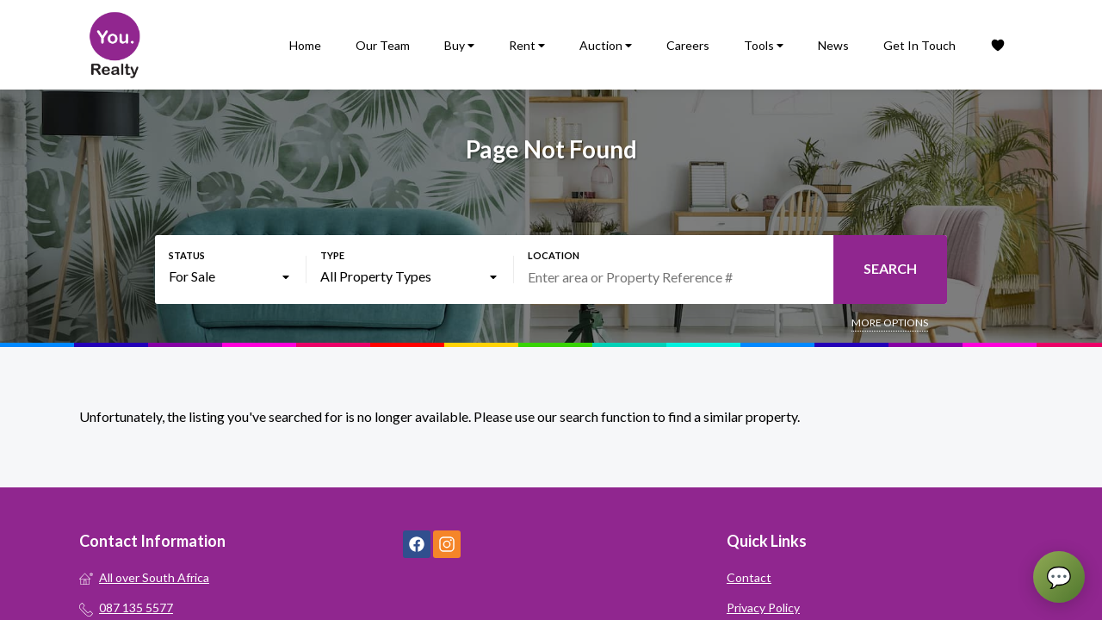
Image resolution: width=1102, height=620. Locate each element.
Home (305, 45)
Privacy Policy (763, 607)
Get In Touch (919, 45)
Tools (763, 45)
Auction (605, 45)
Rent (527, 45)
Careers (687, 45)
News (833, 45)
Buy (459, 45)
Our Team (383, 45)
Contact (749, 577)
